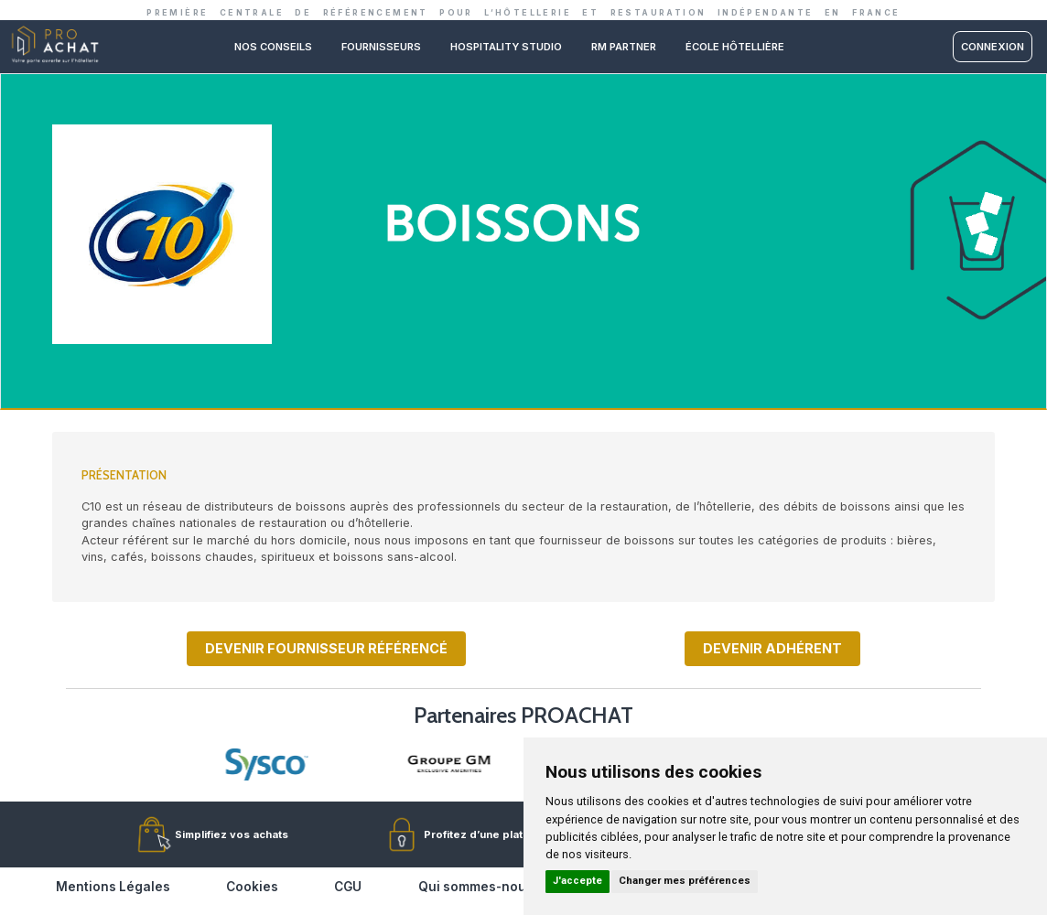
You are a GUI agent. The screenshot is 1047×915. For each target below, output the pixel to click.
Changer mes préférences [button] (684, 881)
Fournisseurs (381, 46)
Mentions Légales (113, 886)
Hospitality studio (506, 46)
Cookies (252, 886)
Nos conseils (273, 46)
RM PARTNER (623, 46)
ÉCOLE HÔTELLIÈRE (734, 46)
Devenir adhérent (772, 648)
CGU (348, 886)
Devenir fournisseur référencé (326, 648)
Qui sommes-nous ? (481, 886)
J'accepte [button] (577, 881)
